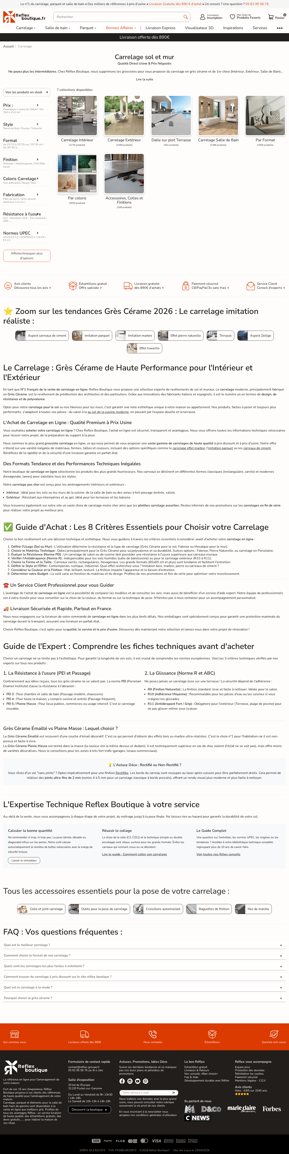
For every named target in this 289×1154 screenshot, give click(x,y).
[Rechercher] (121, 17)
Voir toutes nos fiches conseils (218, 854)
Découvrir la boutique (87, 1109)
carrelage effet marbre (189, 448)
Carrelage (24, 28)
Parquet (87, 28)
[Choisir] (26, 92)
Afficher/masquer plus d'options (27, 255)
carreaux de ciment (257, 448)
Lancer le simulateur (24, 860)
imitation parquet (220, 448)
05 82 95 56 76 (257, 4)
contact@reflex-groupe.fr (84, 1067)
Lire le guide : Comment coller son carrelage (134, 854)
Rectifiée (122, 773)
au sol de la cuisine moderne (108, 412)
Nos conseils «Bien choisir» (201, 1074)
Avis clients (243, 1087)
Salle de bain (56, 28)
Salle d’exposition (81, 1080)
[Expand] (144, 79)
